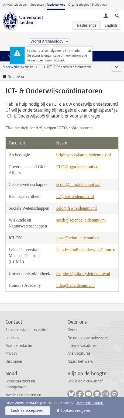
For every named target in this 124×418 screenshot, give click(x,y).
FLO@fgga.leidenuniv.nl (77, 166)
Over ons (74, 329)
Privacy (11, 353)
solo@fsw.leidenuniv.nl (76, 208)
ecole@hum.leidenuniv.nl (78, 184)
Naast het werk (80, 361)
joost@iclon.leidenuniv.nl (78, 238)
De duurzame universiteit (88, 337)
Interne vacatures (81, 345)
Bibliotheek (99, 5)
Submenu (16, 76)
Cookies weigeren (75, 410)
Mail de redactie (18, 345)
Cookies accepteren (27, 410)
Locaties (12, 337)
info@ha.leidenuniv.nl (75, 285)
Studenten (37, 5)
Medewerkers (56, 5)
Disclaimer (13, 361)
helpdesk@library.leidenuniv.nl (83, 273)
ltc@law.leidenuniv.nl (75, 196)
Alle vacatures (78, 353)
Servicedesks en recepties (26, 329)
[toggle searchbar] (117, 15)
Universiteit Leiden (15, 5)
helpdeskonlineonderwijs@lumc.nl (86, 249)
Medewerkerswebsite (18, 67)
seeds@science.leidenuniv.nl (81, 220)
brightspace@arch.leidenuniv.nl (83, 155)
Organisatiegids (78, 5)
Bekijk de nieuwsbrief (85, 381)
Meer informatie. (90, 403)
